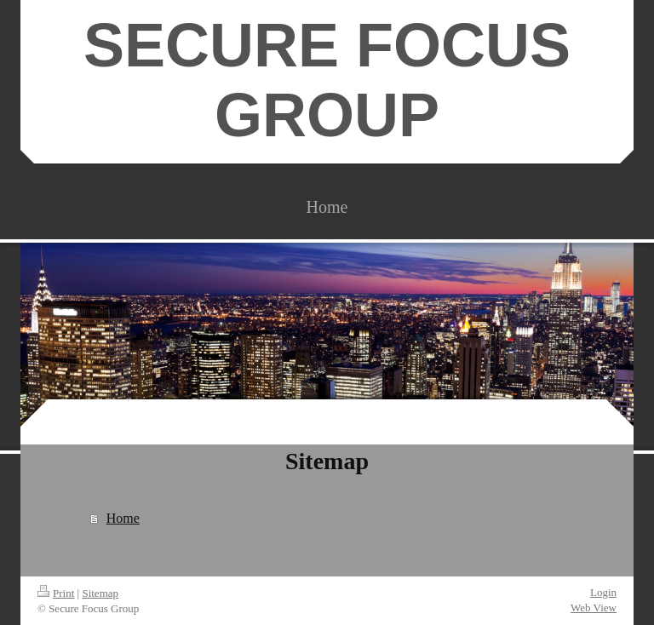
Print (55, 593)
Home (123, 518)
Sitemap (100, 593)
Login (603, 592)
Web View (594, 607)
